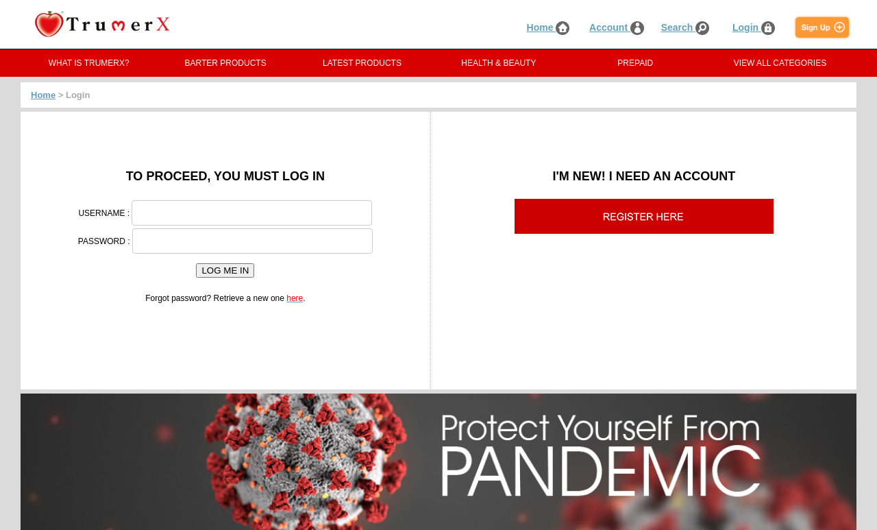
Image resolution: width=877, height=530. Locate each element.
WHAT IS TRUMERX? (89, 63)
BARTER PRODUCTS (226, 63)
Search (685, 27)
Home (548, 27)
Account (616, 27)
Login (753, 27)
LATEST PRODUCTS (362, 63)
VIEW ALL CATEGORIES (780, 63)
